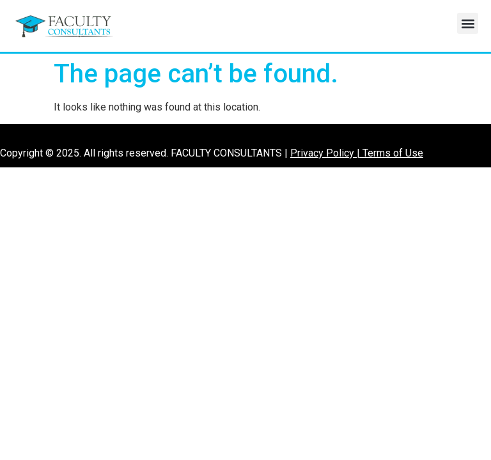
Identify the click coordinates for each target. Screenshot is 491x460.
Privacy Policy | (326, 153)
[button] (467, 23)
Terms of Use (392, 153)
